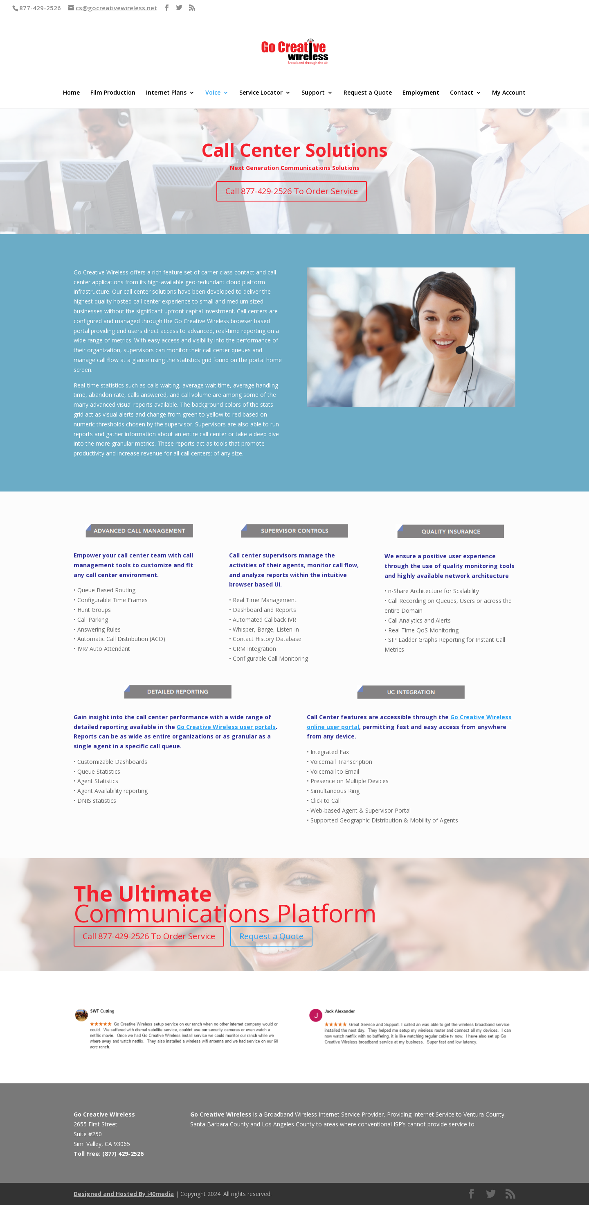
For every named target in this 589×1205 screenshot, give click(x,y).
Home (71, 93)
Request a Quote (368, 93)
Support (313, 93)
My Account (509, 93)
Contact (461, 93)
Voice (212, 93)
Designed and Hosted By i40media (124, 1194)
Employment (420, 93)
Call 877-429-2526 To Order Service (291, 191)
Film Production (112, 93)
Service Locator (261, 93)
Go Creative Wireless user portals (226, 727)
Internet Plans (166, 93)
